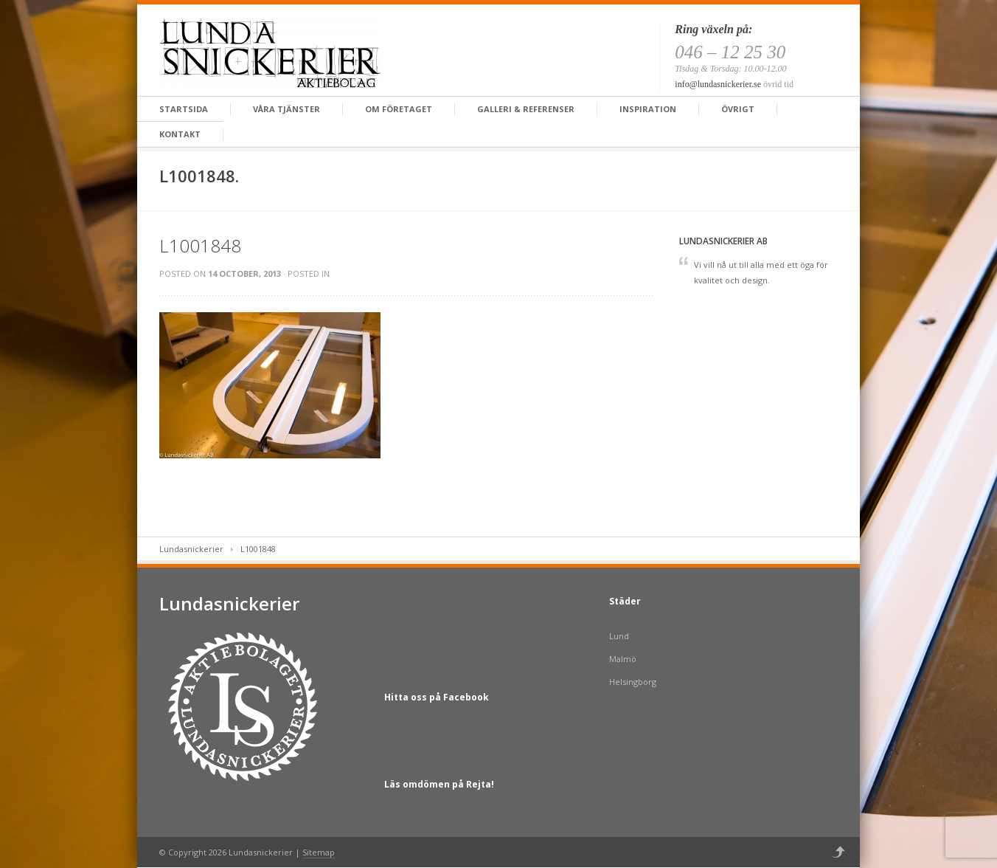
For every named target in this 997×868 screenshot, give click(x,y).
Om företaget (398, 108)
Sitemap (318, 852)
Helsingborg (632, 681)
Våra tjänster (286, 108)
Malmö (622, 658)
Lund (619, 635)
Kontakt (180, 134)
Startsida (183, 108)
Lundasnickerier (191, 548)
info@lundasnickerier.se (718, 84)
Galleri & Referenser (525, 108)
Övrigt (737, 108)
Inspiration (647, 108)
